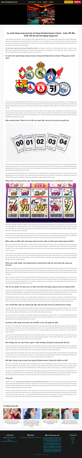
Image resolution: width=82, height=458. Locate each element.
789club (73, 437)
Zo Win (73, 439)
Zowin (72, 442)
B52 (73, 441)
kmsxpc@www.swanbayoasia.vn (9, 441)
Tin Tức (39, 2)
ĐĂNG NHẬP (68, 2)
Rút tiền (51, 2)
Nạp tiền (45, 2)
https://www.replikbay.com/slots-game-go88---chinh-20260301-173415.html (52, 447)
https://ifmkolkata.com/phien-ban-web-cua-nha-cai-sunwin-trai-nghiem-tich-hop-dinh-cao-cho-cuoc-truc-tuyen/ (52, 450)
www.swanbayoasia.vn (9, 2)
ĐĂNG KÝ (77, 1)
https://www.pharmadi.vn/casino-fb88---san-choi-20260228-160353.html (52, 444)
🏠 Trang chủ (32, 2)
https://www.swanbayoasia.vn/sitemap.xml (30, 437)
